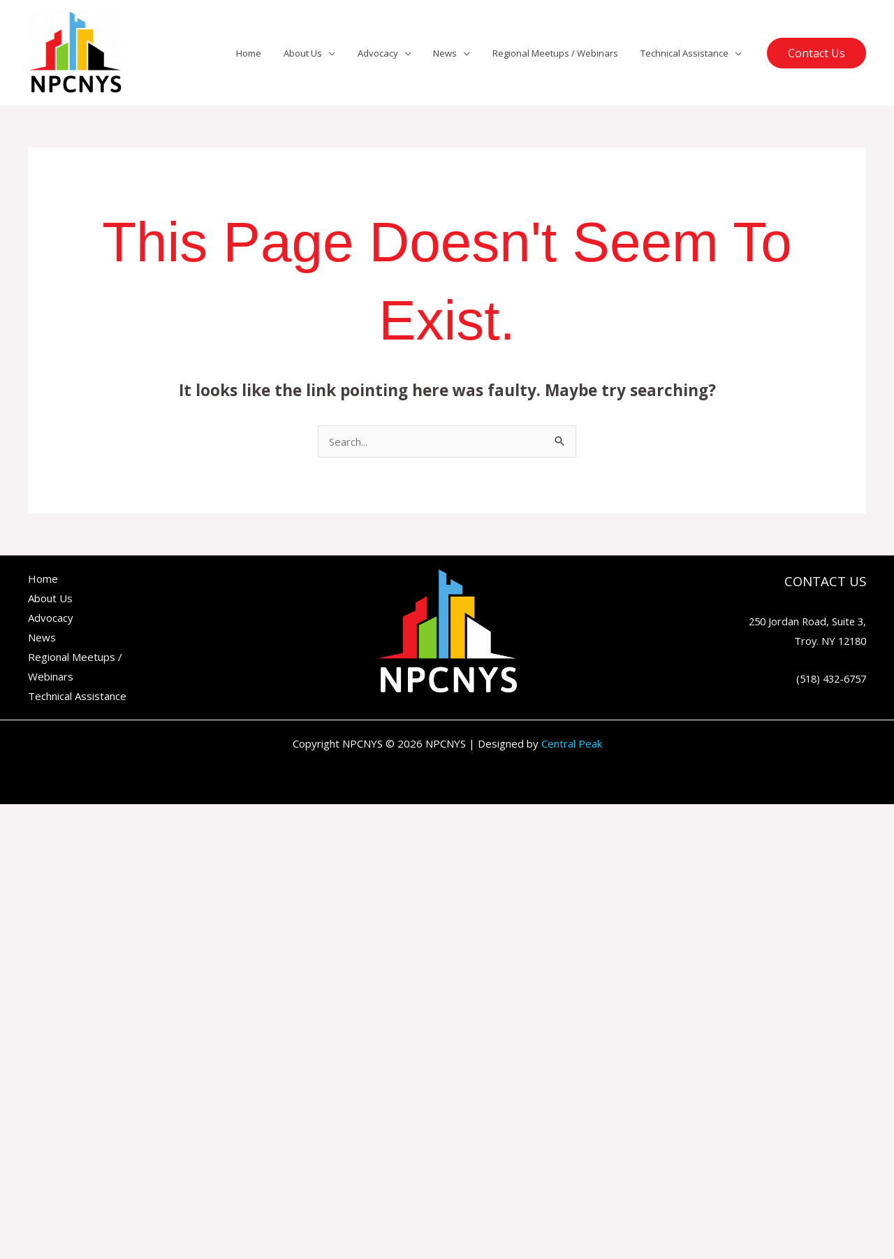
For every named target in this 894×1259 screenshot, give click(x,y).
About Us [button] (321, 53)
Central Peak (571, 743)
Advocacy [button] (392, 53)
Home (271, 53)
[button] (816, 53)
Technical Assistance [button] (687, 53)
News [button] (455, 53)
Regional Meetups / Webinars (561, 53)
